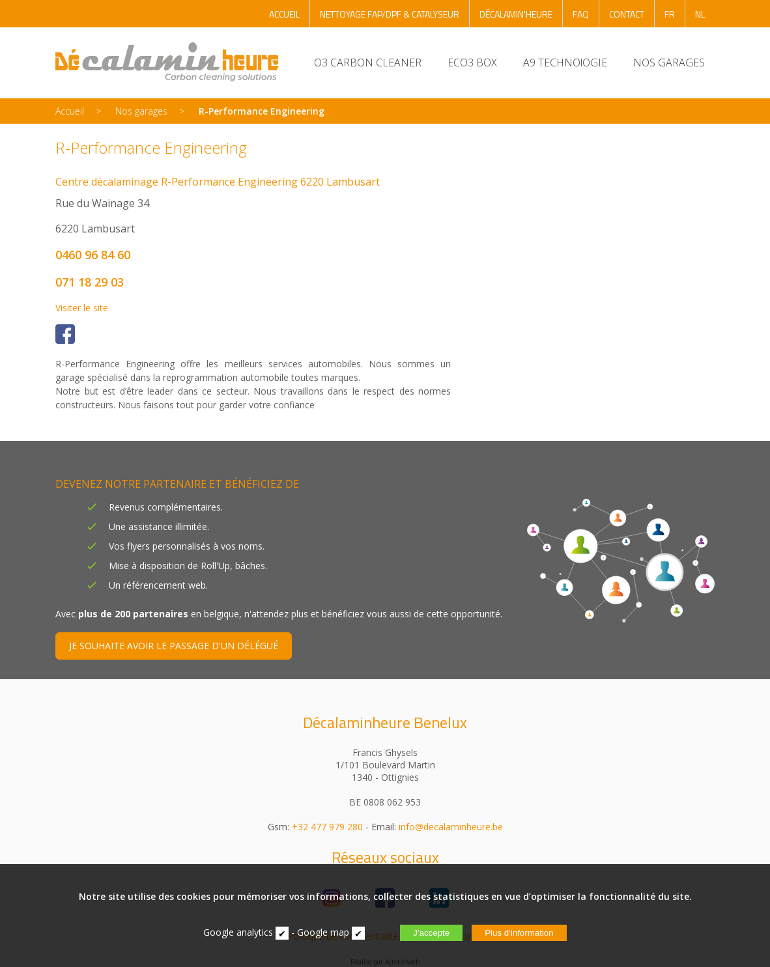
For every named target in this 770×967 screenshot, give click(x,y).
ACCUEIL (284, 14)
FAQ (581, 14)
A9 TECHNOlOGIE (565, 62)
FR (669, 14)
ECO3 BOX (472, 62)
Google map (323, 932)
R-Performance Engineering (261, 111)
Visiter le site (81, 307)
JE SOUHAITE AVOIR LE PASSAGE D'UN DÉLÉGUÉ (173, 645)
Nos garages (141, 111)
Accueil (69, 111)
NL (700, 14)
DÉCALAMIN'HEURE (515, 14)
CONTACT (626, 14)
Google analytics (238, 932)
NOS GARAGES (669, 62)
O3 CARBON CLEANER (367, 62)
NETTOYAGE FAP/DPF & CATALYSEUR (389, 14)
